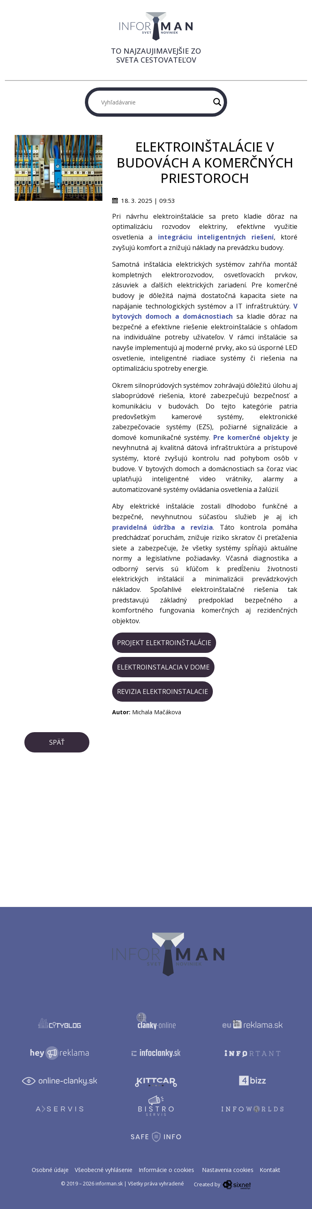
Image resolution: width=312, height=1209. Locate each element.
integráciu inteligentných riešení (216, 237)
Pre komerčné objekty (251, 437)
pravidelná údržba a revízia (162, 527)
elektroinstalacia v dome (163, 667)
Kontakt (270, 1170)
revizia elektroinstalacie (162, 691)
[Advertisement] (58, 241)
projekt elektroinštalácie (164, 642)
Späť (57, 742)
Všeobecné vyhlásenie (103, 1170)
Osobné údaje (50, 1170)
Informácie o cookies (166, 1170)
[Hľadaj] (217, 102)
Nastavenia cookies (228, 1170)
